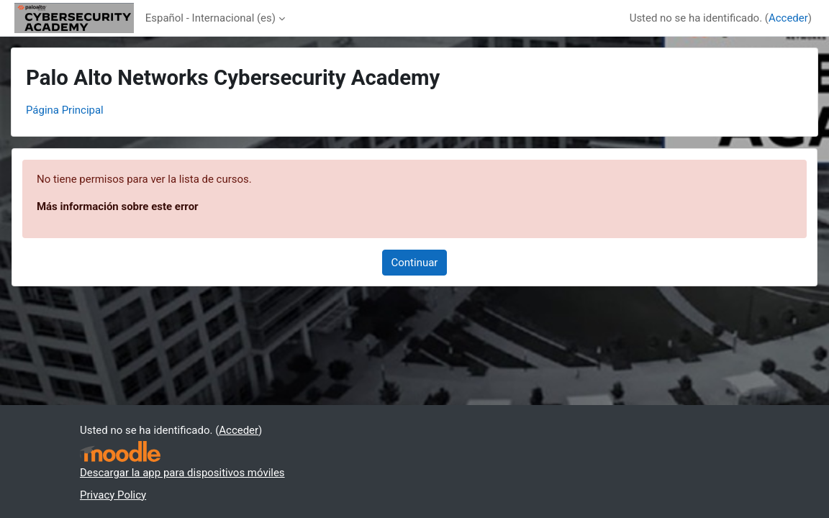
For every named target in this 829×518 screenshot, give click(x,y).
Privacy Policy (113, 495)
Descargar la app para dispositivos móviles (182, 472)
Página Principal (65, 110)
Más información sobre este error (118, 206)
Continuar (414, 262)
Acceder (788, 18)
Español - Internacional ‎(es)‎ (210, 18)
